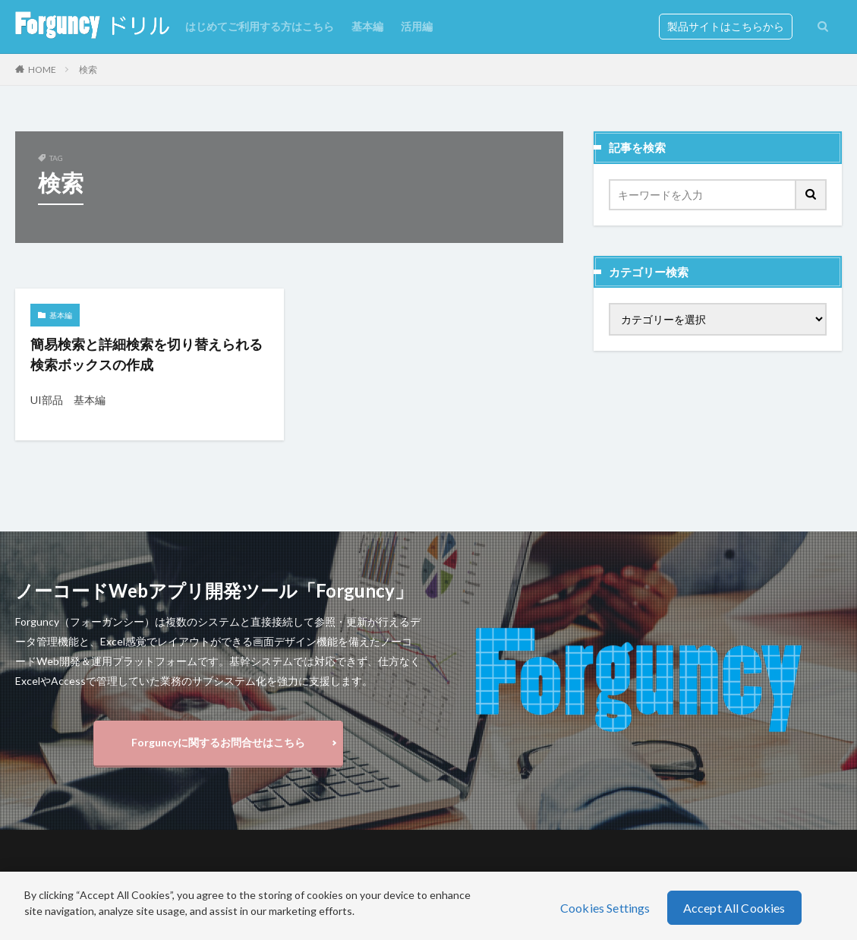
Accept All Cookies (734, 908)
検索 (88, 69)
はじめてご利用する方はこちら (259, 26)
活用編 (417, 26)
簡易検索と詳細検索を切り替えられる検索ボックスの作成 (146, 354)
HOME (42, 69)
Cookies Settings (605, 908)
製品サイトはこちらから (725, 26)
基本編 (367, 26)
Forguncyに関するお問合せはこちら (218, 742)
